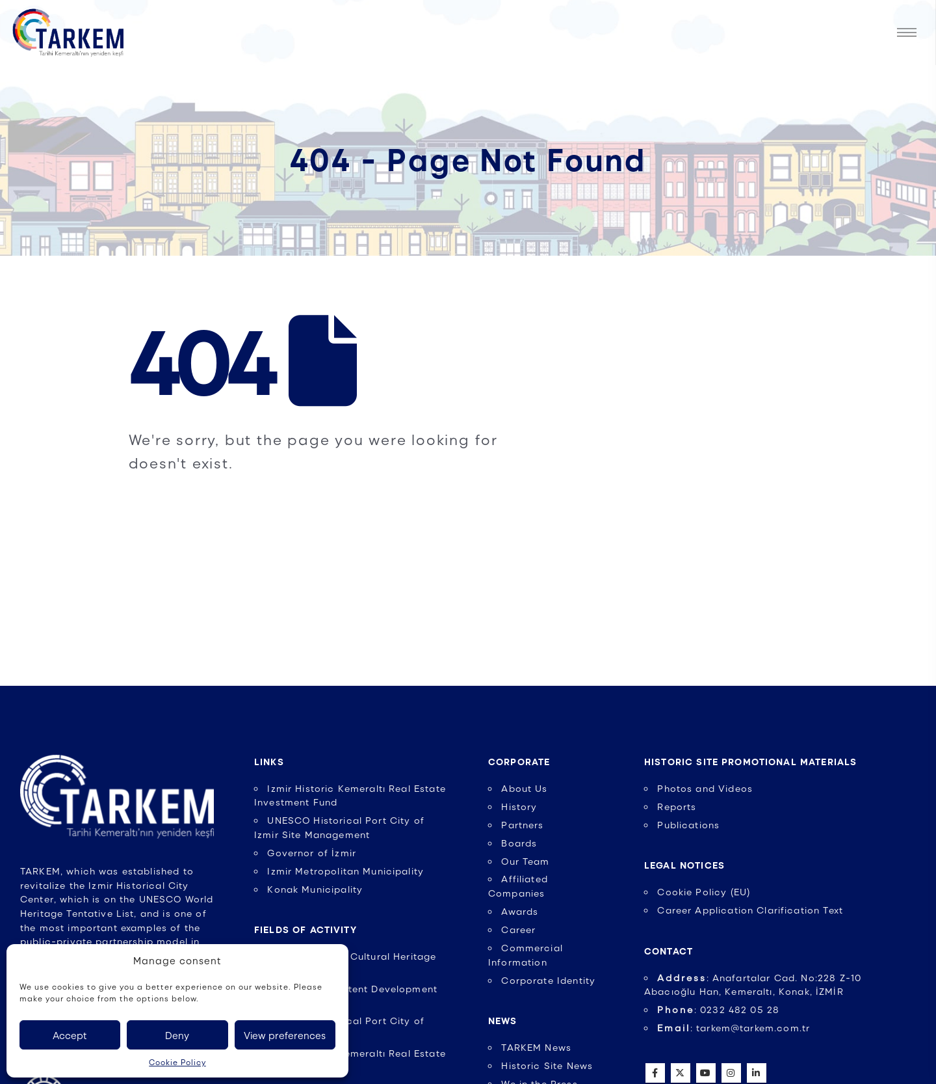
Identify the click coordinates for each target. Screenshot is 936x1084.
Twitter (680, 1073)
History (519, 806)
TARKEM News (536, 1046)
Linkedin (756, 1073)
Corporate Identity (548, 979)
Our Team (525, 860)
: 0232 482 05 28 (718, 1009)
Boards (519, 842)
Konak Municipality (315, 888)
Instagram (731, 1073)
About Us (524, 787)
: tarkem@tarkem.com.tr (733, 1027)
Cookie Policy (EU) (703, 891)
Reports (676, 806)
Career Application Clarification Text (750, 909)
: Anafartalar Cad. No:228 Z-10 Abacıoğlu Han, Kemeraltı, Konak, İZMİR (752, 984)
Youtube (706, 1073)
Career (518, 929)
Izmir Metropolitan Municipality (345, 870)
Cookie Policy (177, 1062)
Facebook (655, 1073)
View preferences (285, 1035)
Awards (519, 910)
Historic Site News (547, 1065)
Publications (688, 824)
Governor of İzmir (311, 852)
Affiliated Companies (518, 885)
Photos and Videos (705, 787)
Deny (177, 1035)
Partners (522, 824)
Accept (70, 1035)
